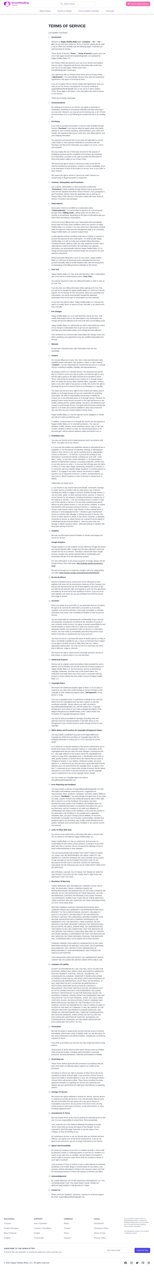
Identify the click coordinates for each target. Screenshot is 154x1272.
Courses (7, 1223)
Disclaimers (99, 1223)
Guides (37, 1233)
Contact (67, 1228)
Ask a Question (40, 1223)
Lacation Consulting (42, 1228)
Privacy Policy (100, 1238)
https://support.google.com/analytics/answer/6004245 (79, 573)
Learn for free (142, 1250)
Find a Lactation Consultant (88, 11)
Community (110, 11)
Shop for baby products (138, 4)
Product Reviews (11, 1228)
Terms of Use (99, 1233)
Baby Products (45, 11)
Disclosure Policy (101, 1228)
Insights (7, 1238)
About (66, 1223)
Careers (67, 1238)
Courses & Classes (64, 11)
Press (66, 1233)
